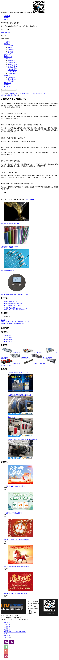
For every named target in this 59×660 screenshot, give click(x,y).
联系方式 (7, 633)
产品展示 (7, 55)
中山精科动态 (8, 336)
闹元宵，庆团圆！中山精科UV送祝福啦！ (17, 540)
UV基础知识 (12, 77)
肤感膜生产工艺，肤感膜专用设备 (15, 632)
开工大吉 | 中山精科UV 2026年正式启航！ (17, 566)
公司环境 (11, 47)
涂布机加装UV (12, 66)
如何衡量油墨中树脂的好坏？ (10, 223)
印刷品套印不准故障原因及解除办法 (15, 309)
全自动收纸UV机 (9, 307)
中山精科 (7, 42)
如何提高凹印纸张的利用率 (9, 247)
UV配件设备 (8, 57)
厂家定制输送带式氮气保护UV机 (18, 372)
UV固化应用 (12, 73)
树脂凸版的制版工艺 (10, 301)
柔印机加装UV (12, 64)
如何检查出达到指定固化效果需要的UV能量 (14, 294)
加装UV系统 (22, 93)
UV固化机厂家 (40, 93)
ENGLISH (7, 86)
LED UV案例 (12, 71)
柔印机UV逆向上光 (14, 417)
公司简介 (11, 45)
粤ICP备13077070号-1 (29, 617)
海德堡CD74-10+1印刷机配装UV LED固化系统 (22, 439)
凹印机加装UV (12, 62)
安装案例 (7, 58)
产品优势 (11, 53)
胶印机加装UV (12, 60)
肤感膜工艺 (7, 83)
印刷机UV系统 (30, 93)
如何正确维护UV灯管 (7, 270)
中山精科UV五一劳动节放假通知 (14, 486)
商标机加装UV (12, 68)
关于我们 (7, 44)
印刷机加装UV (13, 93)
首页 (2, 95)
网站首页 (7, 622)
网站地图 (7, 19)
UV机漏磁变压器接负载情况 (13, 303)
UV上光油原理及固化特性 (12, 305)
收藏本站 (7, 16)
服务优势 (11, 49)
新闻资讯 (7, 75)
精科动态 (11, 81)
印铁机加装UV (12, 70)
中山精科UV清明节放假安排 (13, 513)
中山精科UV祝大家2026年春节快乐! (15, 593)
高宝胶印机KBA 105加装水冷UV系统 (19, 395)
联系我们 (7, 17)
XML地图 (7, 637)
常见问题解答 (12, 79)
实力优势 (11, 51)
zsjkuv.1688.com (5, 32)
